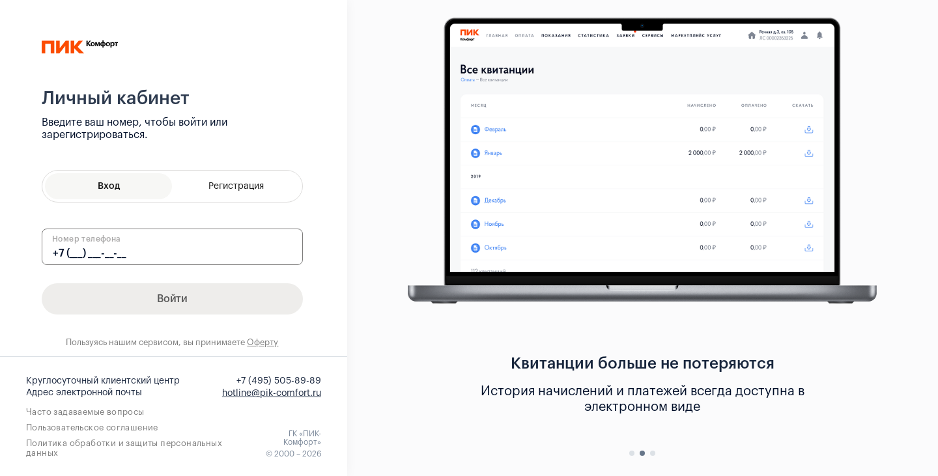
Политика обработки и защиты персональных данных (124, 448)
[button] (631, 453)
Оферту (262, 342)
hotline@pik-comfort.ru (271, 393)
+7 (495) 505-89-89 (278, 380)
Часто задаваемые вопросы (85, 412)
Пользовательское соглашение (92, 427)
